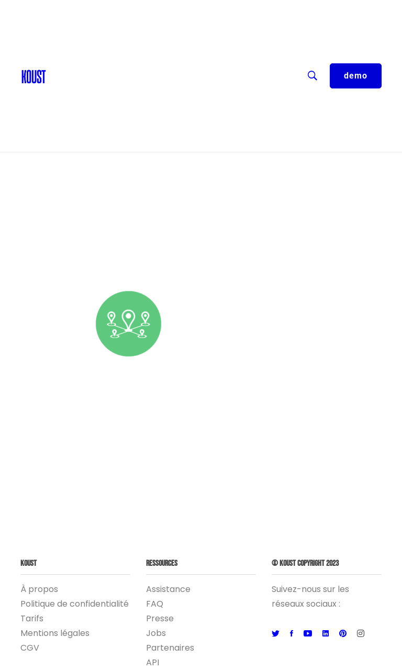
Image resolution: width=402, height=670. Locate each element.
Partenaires (170, 648)
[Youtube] (307, 634)
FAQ (154, 604)
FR (177, 10)
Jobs (156, 633)
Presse (160, 618)
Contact (68, 31)
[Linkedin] (325, 634)
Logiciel (177, 115)
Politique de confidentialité (74, 604)
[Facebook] (291, 634)
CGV (29, 648)
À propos (39, 589)
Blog (61, 52)
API (152, 662)
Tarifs (31, 618)
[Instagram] (360, 634)
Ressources (177, 73)
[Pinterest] (343, 634)
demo (355, 76)
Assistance (168, 589)
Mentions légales (55, 633)
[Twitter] (275, 634)
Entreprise (177, 94)
